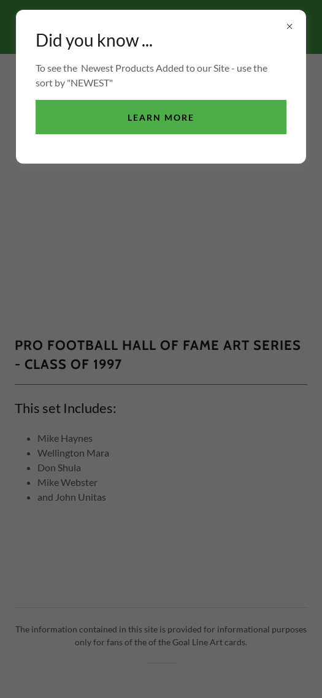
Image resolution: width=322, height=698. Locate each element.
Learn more (161, 117)
